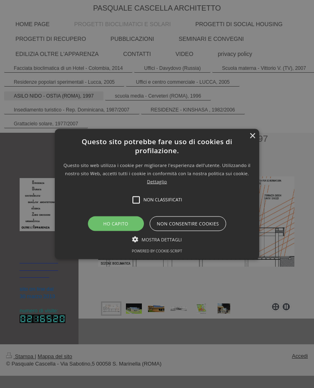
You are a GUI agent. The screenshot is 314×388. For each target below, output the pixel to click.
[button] (157, 194)
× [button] (252, 136)
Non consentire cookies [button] (188, 223)
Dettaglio (157, 181)
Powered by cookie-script (157, 250)
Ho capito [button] (115, 223)
